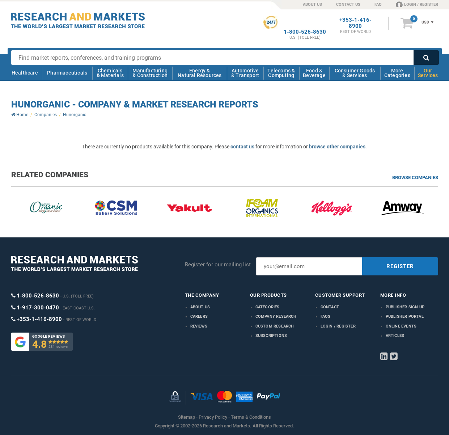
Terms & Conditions (251, 417)
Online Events (401, 326)
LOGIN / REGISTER (417, 4)
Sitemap (186, 417)
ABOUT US (312, 4)
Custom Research (274, 326)
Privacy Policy (213, 417)
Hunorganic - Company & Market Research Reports (134, 104)
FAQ (378, 4)
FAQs (326, 316)
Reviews (198, 326)
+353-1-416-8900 (355, 23)
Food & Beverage (314, 73)
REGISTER (400, 266)
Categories (267, 307)
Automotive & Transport (245, 73)
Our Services (428, 73)
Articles (395, 335)
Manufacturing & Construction (150, 73)
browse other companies (337, 146)
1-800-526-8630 (305, 32)
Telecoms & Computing (281, 73)
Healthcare (25, 73)
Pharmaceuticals (67, 73)
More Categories (397, 73)
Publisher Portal (405, 316)
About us (200, 307)
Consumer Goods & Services (355, 73)
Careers (199, 316)
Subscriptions (271, 335)
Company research (276, 316)
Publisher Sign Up (405, 307)
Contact (330, 307)
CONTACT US (348, 4)
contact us (242, 146)
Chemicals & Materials (110, 73)
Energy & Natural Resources (199, 73)
